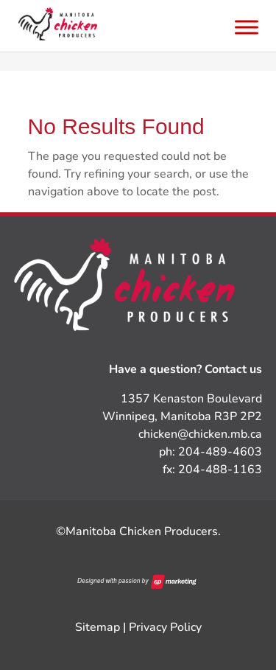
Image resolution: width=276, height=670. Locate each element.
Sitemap (97, 627)
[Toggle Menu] (246, 27)
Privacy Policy (165, 627)
